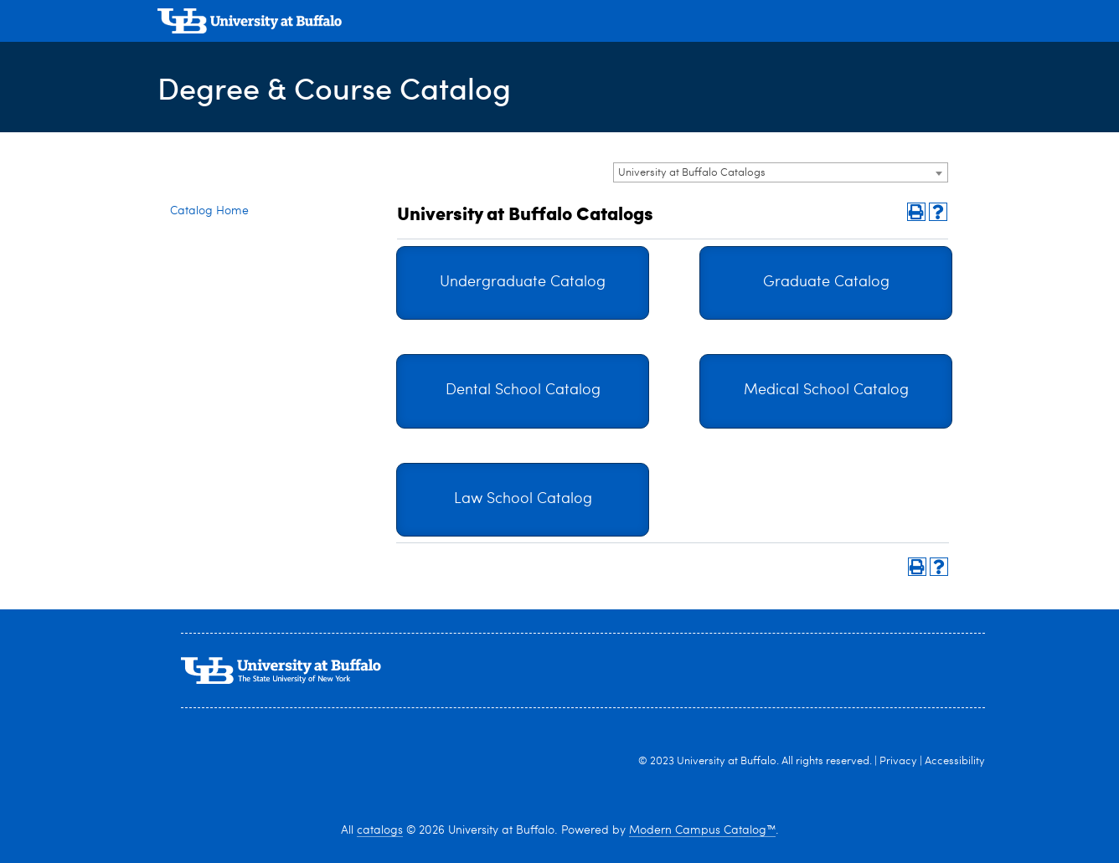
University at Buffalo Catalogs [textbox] (692, 172)
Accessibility (955, 761)
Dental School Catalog (523, 390)
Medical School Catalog (826, 390)
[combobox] (780, 172)
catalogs (380, 830)
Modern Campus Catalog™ (702, 830)
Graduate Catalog (826, 282)
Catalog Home (209, 211)
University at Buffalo (726, 761)
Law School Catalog (523, 499)
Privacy (898, 761)
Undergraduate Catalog (523, 282)
